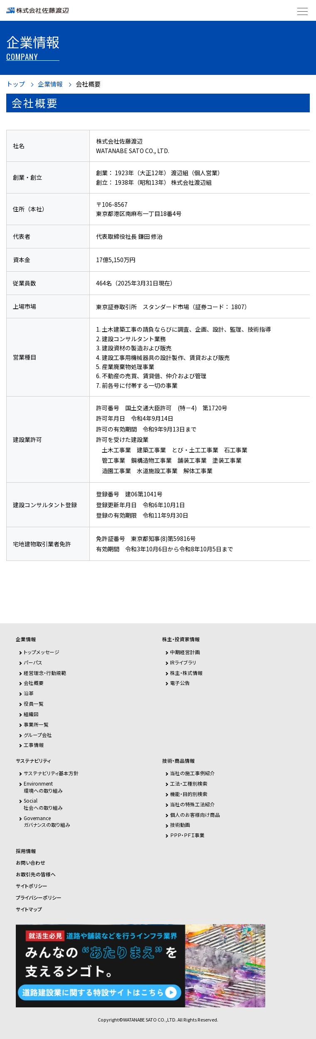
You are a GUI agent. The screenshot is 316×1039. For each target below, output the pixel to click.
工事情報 (34, 744)
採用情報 (26, 851)
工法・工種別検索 (188, 783)
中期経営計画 (185, 651)
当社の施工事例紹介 (192, 772)
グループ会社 (38, 734)
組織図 (31, 713)
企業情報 (50, 84)
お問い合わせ (30, 862)
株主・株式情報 (186, 672)
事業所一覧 (36, 724)
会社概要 (88, 84)
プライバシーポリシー (39, 897)
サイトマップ (29, 909)
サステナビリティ (33, 760)
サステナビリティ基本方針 (51, 772)
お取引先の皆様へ (36, 874)
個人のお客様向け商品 (195, 814)
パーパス (33, 662)
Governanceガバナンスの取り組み (47, 821)
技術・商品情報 (178, 760)
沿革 (29, 693)
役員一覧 (34, 703)
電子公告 (180, 682)
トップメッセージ (41, 651)
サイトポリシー (31, 886)
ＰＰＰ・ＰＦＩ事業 (187, 834)
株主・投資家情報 (181, 639)
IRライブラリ (183, 662)
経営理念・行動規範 (45, 672)
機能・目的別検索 (188, 793)
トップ (15, 84)
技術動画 (180, 824)
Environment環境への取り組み (43, 787)
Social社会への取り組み (43, 804)
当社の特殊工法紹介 (192, 804)
